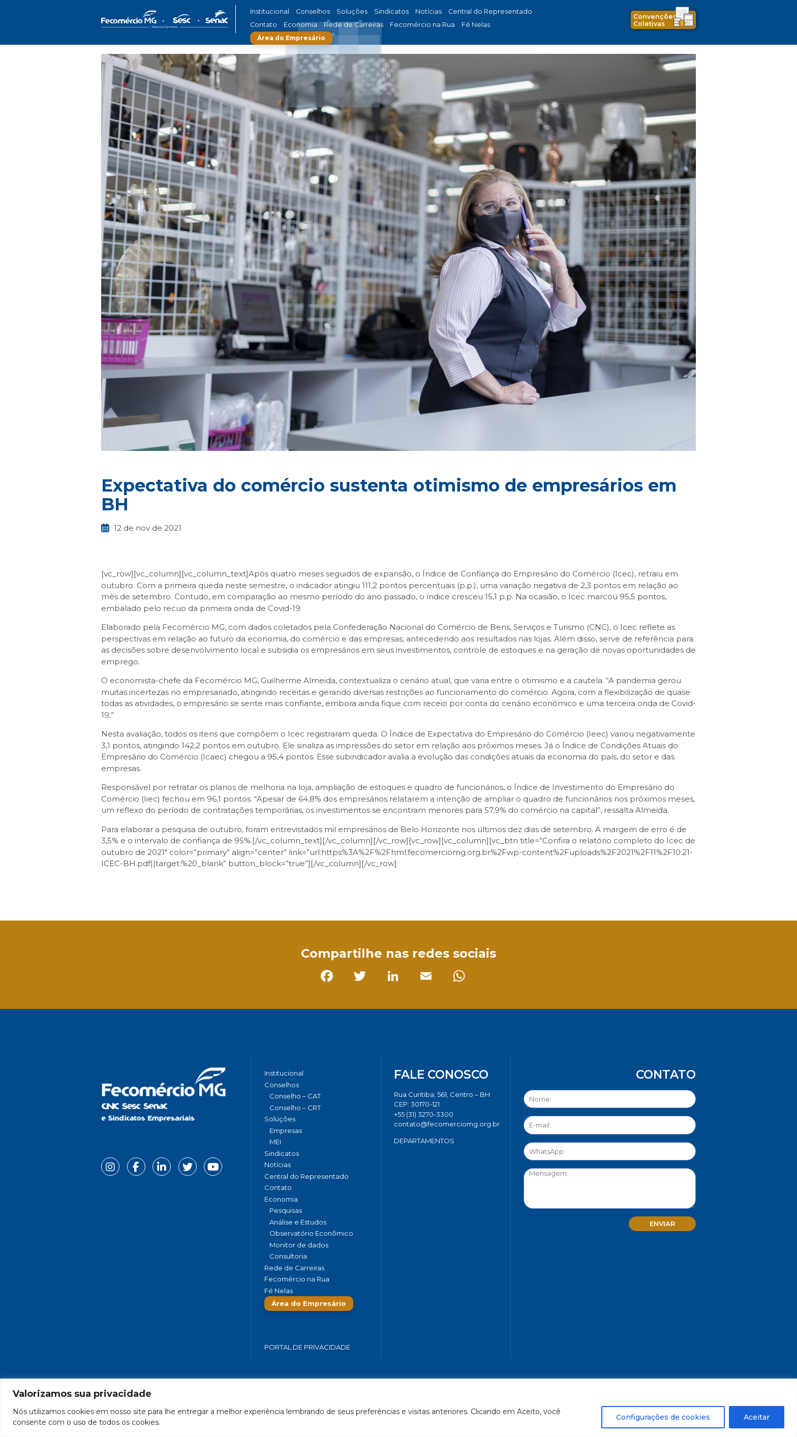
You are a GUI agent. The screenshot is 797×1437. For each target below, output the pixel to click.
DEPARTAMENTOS (424, 1141)
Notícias (407, 11)
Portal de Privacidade (307, 1347)
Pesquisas (285, 1210)
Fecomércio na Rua (372, 24)
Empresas (285, 1130)
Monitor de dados (298, 1245)
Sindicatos (375, 11)
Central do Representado (462, 11)
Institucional (268, 11)
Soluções (341, 11)
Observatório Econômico (311, 1233)
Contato (517, 11)
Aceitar (757, 1417)
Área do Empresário (478, 24)
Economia (265, 24)
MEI (275, 1142)
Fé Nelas (418, 24)
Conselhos (307, 11)
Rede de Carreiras (312, 24)
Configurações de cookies (663, 1417)
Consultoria (288, 1256)
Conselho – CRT (295, 1108)
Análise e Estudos (297, 1222)
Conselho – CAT (295, 1096)
